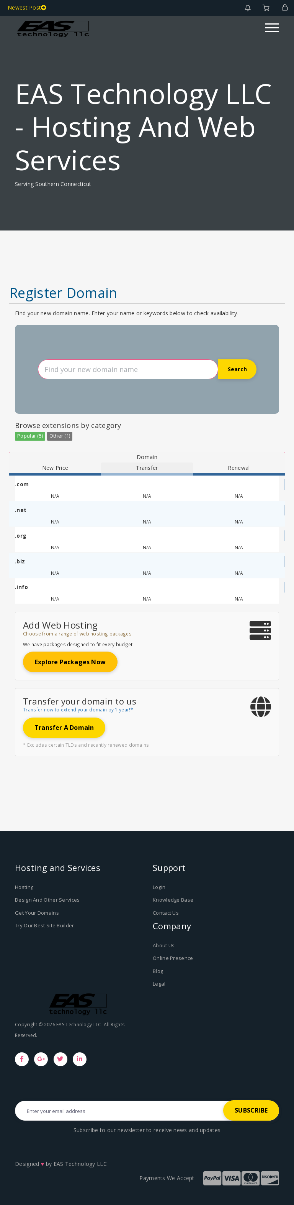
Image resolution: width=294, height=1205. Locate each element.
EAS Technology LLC (80, 1163)
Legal (159, 983)
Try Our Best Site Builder (44, 925)
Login (159, 887)
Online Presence (173, 958)
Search (237, 369)
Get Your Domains (37, 912)
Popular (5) (30, 436)
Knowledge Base (173, 899)
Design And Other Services (47, 899)
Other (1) (59, 436)
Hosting (24, 887)
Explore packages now (70, 662)
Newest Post (27, 7)
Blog (158, 971)
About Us (164, 945)
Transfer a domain (64, 727)
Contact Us (166, 912)
